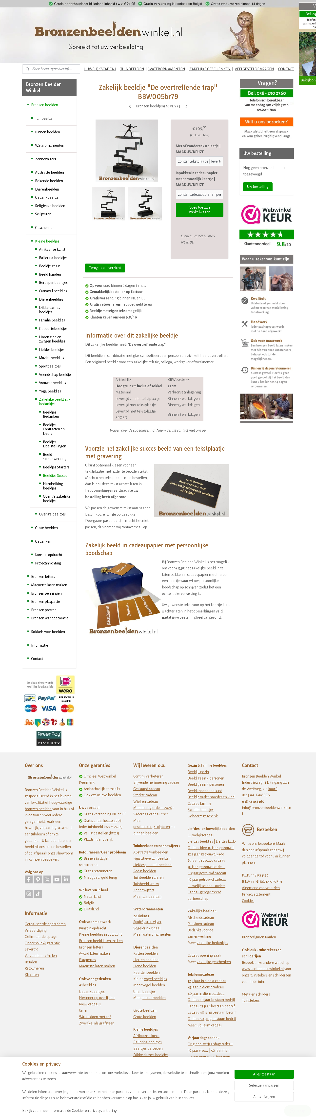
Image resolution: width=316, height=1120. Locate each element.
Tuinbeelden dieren (148, 877)
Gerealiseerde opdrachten (45, 924)
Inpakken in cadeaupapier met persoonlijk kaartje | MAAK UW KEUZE (196, 179)
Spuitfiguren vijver (147, 922)
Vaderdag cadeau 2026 (151, 814)
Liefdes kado (226, 841)
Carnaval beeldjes (53, 291)
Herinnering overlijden (97, 998)
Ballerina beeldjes (53, 258)
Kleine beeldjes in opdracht (100, 934)
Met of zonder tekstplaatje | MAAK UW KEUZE (198, 149)
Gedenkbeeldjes (92, 992)
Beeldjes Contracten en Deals (54, 429)
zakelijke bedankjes (212, 943)
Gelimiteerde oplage (41, 937)
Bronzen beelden (44, 105)
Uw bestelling (258, 187)
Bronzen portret (43, 610)
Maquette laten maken (49, 585)
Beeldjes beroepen (148, 1048)
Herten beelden (145, 960)
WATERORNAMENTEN (166, 69)
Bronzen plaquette (45, 602)
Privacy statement (256, 894)
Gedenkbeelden (47, 197)
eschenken (143, 827)
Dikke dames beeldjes (49, 310)
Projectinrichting (48, 563)
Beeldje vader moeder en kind (211, 797)
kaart (272, 789)
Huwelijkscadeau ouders (206, 886)
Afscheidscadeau (201, 918)
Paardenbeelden (146, 972)
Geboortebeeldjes (53, 329)
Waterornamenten (49, 145)
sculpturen (162, 827)
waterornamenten (156, 934)
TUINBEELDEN (132, 69)
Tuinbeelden (45, 119)
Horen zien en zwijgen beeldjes (52, 339)
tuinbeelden (151, 897)
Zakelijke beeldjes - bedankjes (54, 401)
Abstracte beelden (49, 172)
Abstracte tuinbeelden (150, 852)
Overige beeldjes (52, 514)
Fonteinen (141, 916)
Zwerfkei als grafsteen (96, 1023)
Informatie (39, 645)
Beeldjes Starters (56, 467)
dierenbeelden (154, 998)
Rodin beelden (144, 871)
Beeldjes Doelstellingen (54, 444)
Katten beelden (145, 953)
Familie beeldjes (52, 320)
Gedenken (43, 541)
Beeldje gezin (49, 266)
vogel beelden (153, 985)
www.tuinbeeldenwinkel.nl (263, 969)
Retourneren (34, 968)
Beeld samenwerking (54, 457)
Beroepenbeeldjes (53, 283)
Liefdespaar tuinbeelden (152, 865)
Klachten (32, 975)
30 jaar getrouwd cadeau (206, 867)
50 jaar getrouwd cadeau (207, 879)
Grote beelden (46, 528)
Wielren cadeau (145, 801)
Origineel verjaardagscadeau (210, 1044)
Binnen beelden (47, 132)
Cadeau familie (199, 803)
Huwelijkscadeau (201, 835)
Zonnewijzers (45, 159)
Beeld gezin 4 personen (206, 778)
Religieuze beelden (50, 206)
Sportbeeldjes (50, 366)
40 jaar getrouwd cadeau (207, 873)
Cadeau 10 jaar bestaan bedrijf (211, 1000)
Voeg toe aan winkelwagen (199, 209)
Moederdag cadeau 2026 (152, 808)
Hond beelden (144, 966)
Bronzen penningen (46, 593)
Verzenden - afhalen (41, 956)
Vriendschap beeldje (55, 375)
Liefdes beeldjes (51, 350)
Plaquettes (87, 960)
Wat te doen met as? (95, 1017)
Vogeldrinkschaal (146, 928)
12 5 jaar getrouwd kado (206, 854)
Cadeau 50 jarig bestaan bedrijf (212, 1019)
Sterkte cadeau (145, 795)
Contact (37, 659)
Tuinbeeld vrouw (146, 884)
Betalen (31, 962)
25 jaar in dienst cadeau (206, 987)
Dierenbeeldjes (51, 299)
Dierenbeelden (47, 189)
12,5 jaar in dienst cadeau (207, 981)
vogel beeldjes (155, 979)
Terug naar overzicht (105, 268)
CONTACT (286, 69)
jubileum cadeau (209, 1025)
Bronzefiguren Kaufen (259, 937)
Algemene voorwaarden (261, 888)
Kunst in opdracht (48, 555)
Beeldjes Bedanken (51, 414)
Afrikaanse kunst (52, 249)
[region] (125, 1091)
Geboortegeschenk (203, 816)
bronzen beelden (38, 809)
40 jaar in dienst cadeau (206, 994)
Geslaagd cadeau (146, 789)
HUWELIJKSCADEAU (100, 69)
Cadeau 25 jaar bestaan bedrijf (211, 1006)
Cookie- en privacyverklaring (94, 1111)
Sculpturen (43, 214)
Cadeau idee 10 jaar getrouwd (211, 848)
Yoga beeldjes (50, 391)
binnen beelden (145, 833)
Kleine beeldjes (47, 241)
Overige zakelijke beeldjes (57, 498)
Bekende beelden (49, 181)
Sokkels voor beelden (48, 632)
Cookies (248, 901)
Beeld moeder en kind (205, 791)
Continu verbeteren (148, 776)
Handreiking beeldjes (53, 486)
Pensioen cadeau (201, 924)
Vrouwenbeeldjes (52, 383)
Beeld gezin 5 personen (206, 784)
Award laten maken (94, 953)
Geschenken (45, 228)
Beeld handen (50, 274)
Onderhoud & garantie (42, 943)
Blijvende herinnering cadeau (156, 782)
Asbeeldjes (87, 985)
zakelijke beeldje (104, 344)
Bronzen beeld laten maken (101, 941)
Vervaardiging (36, 930)
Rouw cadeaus (90, 1004)
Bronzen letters (43, 577)
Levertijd (31, 949)
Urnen (83, 1010)
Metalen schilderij (256, 994)
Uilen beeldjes (144, 992)
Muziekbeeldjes (51, 358)
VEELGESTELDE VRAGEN (254, 69)
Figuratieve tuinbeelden (152, 858)
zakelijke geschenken (214, 962)
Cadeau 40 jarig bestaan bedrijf (212, 1012)
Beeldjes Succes (55, 476)
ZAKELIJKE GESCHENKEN (210, 69)
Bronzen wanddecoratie (49, 618)
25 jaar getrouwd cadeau (206, 860)
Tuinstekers (251, 1000)
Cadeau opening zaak (204, 955)
